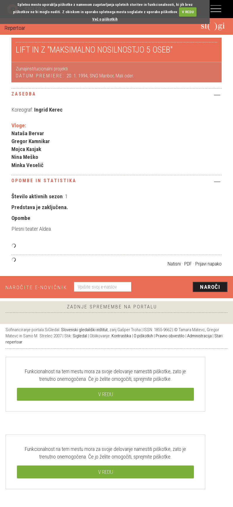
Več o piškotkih (105, 19)
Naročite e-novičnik (36, 287)
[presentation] (181, 287)
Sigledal (80, 335)
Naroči (210, 287)
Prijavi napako (208, 264)
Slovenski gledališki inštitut (84, 329)
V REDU (188, 12)
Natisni (174, 264)
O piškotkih (143, 335)
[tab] (116, 95)
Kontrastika (121, 335)
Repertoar (14, 28)
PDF (188, 264)
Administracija (199, 335)
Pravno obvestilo (170, 335)
